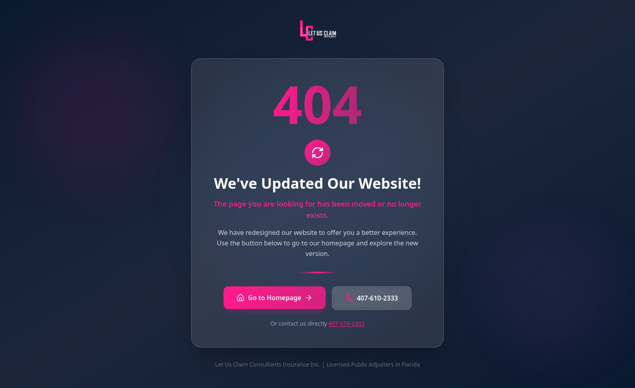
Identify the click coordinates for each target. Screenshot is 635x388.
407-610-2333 (371, 298)
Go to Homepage (275, 297)
